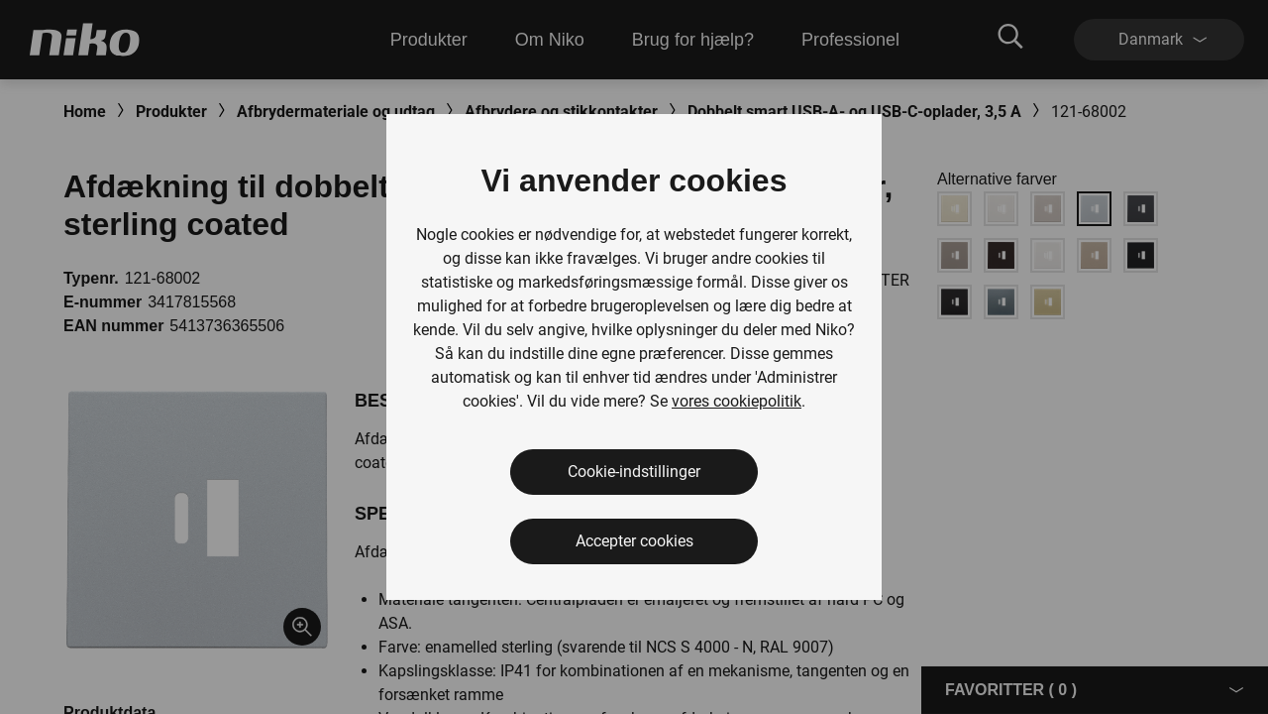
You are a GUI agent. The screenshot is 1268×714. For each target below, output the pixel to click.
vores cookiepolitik (736, 401)
